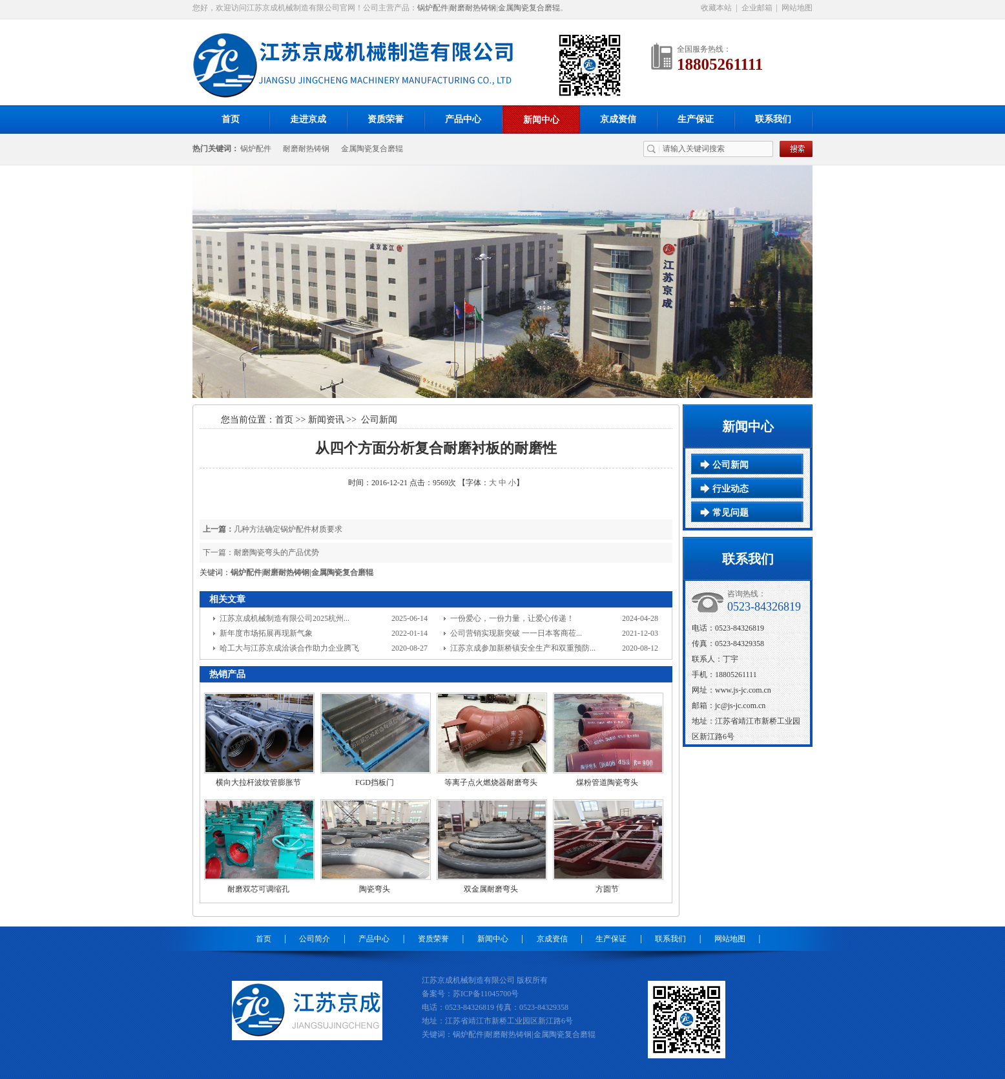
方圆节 (607, 889)
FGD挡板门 (374, 782)
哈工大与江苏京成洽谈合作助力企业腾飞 (289, 648)
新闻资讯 (326, 419)
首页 (231, 119)
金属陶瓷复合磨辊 (529, 7)
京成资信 (618, 119)
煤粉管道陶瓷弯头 (607, 782)
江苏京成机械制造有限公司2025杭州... (284, 618)
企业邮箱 (756, 7)
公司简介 (314, 938)
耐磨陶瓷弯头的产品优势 (276, 552)
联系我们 (773, 119)
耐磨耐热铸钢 (473, 7)
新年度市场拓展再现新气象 (266, 633)
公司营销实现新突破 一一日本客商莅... (516, 633)
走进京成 (308, 119)
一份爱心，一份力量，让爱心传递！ (512, 618)
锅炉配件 (432, 7)
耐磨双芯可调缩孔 (258, 889)
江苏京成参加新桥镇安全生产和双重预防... (523, 648)
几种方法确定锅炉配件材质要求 (288, 529)
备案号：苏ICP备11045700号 (470, 993)
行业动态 (730, 489)
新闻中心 (541, 120)
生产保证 (696, 119)
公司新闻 (730, 465)
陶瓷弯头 (374, 889)
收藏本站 (716, 7)
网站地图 (797, 7)
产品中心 (463, 119)
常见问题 (730, 513)
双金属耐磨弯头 (491, 889)
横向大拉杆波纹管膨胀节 (258, 782)
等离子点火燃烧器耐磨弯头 (490, 782)
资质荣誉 (386, 119)
